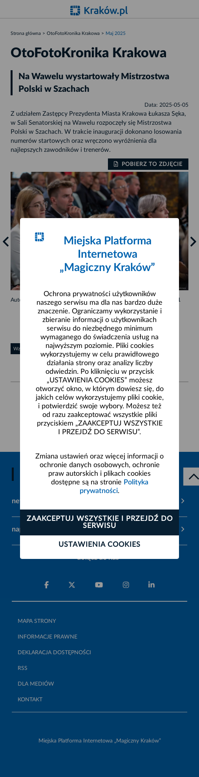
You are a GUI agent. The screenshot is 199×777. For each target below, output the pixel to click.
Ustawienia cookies (99, 544)
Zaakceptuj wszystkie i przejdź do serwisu (100, 522)
